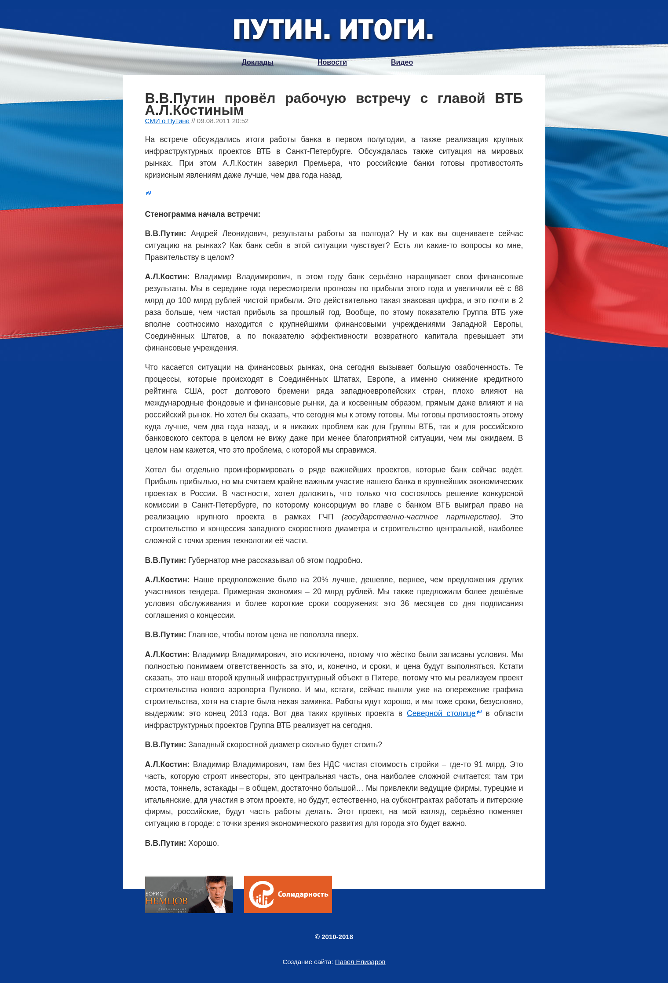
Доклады (258, 62)
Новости (332, 62)
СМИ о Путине (167, 120)
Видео (402, 62)
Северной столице (441, 713)
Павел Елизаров (360, 961)
